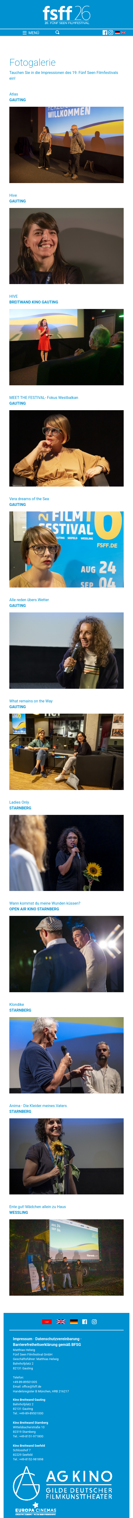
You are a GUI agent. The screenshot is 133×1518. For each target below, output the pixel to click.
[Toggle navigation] (78, 32)
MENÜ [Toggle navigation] (31, 33)
